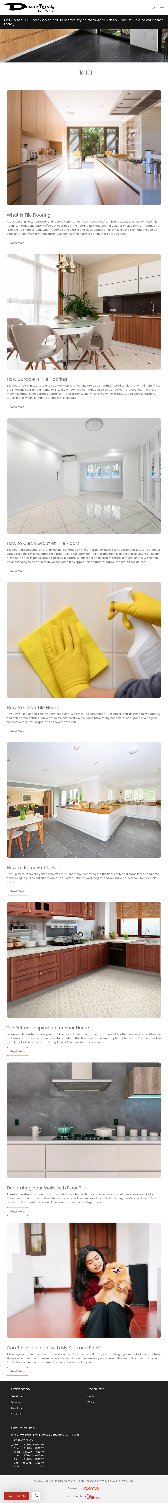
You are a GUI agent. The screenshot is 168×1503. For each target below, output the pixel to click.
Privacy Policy (107, 1481)
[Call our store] (36, 1496)
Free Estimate (17, 1496)
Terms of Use (125, 1481)
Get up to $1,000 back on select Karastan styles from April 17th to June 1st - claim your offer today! (83, 22)
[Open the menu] (162, 8)
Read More (17, 243)
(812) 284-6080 (23, 1439)
